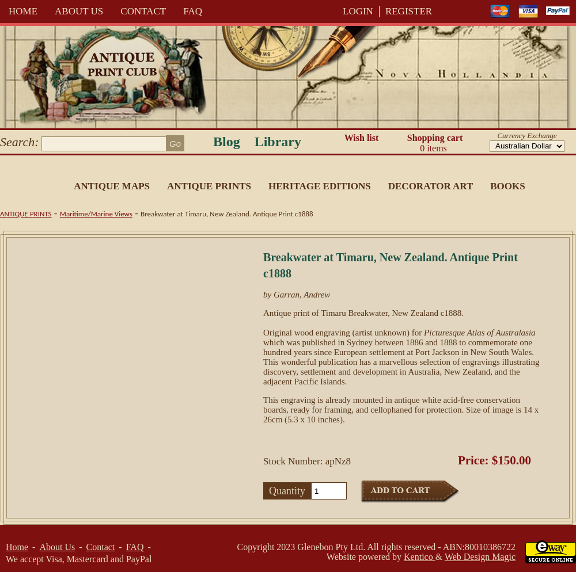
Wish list (361, 138)
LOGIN (358, 11)
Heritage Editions (319, 186)
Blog (226, 141)
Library (278, 141)
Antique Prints (209, 186)
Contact (143, 11)
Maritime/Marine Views (96, 213)
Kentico (419, 557)
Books (507, 186)
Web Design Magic (480, 557)
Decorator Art (430, 186)
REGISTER (408, 11)
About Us (79, 11)
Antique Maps (112, 186)
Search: (19, 142)
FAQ (192, 11)
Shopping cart (435, 143)
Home (23, 11)
